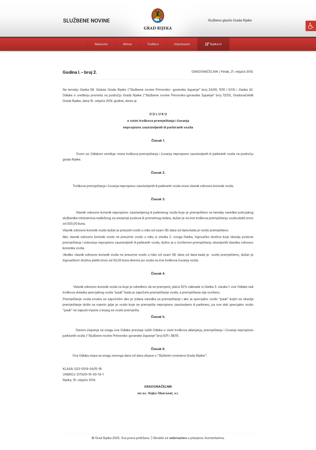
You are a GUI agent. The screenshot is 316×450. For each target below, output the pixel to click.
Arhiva (127, 44)
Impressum (182, 44)
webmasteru (178, 438)
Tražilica (153, 44)
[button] (311, 26)
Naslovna (101, 44)
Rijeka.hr (213, 44)
